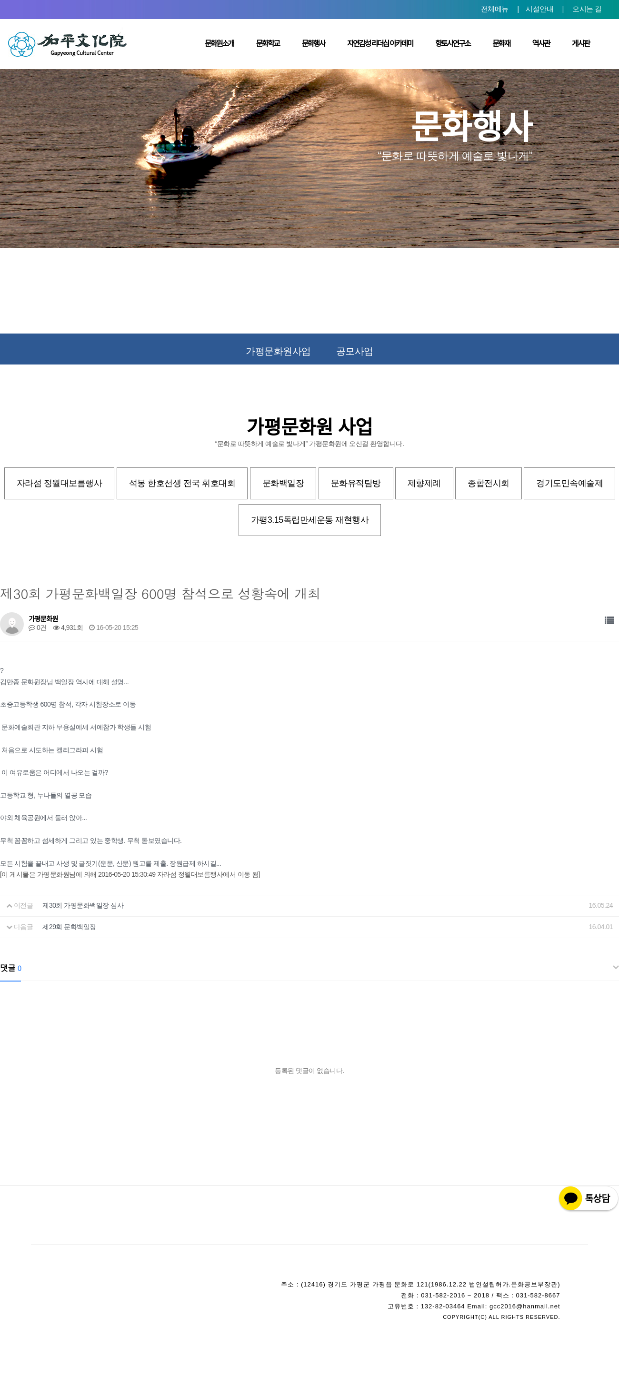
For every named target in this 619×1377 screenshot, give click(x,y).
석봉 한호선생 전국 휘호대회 (182, 483)
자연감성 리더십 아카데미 (380, 44)
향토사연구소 (452, 44)
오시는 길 (587, 9)
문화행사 (313, 44)
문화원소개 (219, 44)
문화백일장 (283, 483)
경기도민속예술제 (569, 483)
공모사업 (354, 351)
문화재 (501, 44)
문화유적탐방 (356, 483)
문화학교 (268, 44)
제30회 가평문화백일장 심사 (82, 905)
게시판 (580, 44)
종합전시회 (488, 483)
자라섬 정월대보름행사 (59, 483)
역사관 (541, 44)
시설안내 (539, 9)
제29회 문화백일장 (69, 927)
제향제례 (424, 483)
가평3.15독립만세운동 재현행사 (310, 520)
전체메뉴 (495, 9)
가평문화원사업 (278, 351)
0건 (38, 627)
